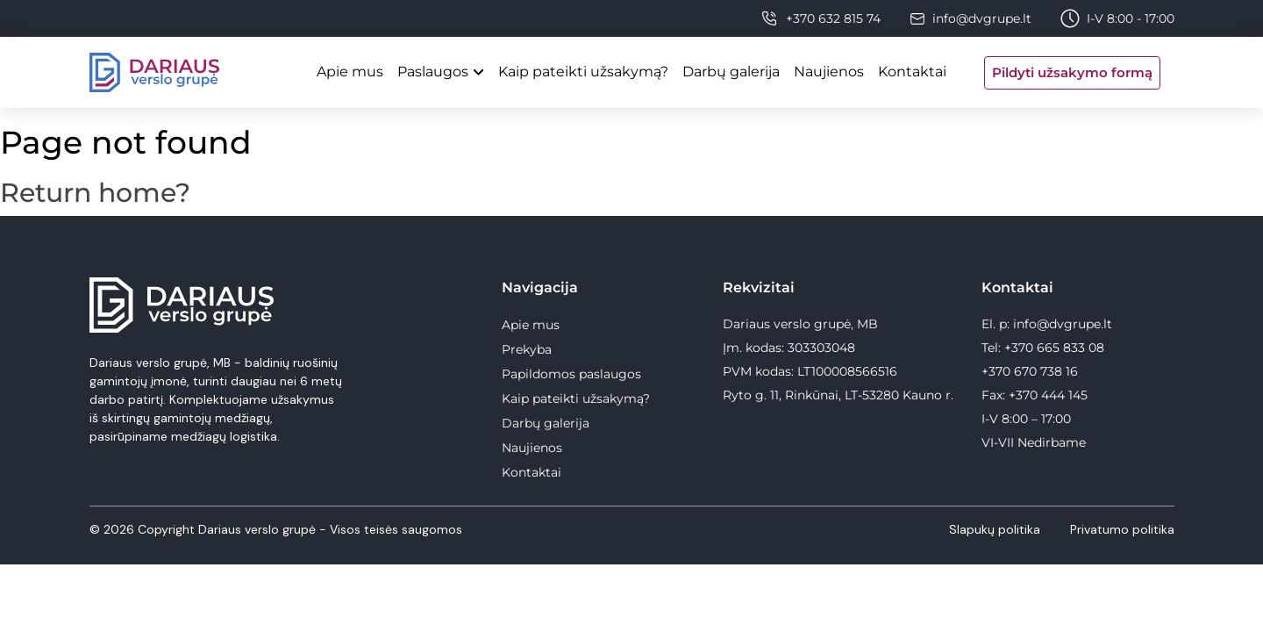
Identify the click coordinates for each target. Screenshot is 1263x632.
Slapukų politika (996, 529)
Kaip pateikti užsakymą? (583, 71)
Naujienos (829, 71)
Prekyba (527, 349)
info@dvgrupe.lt (981, 18)
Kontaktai (912, 71)
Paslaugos (432, 71)
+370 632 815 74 (833, 18)
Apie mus (350, 71)
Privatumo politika (1122, 529)
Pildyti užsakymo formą (1072, 72)
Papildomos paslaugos (571, 374)
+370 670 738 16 (1029, 371)
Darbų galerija (731, 71)
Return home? (95, 192)
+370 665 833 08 (1054, 348)
